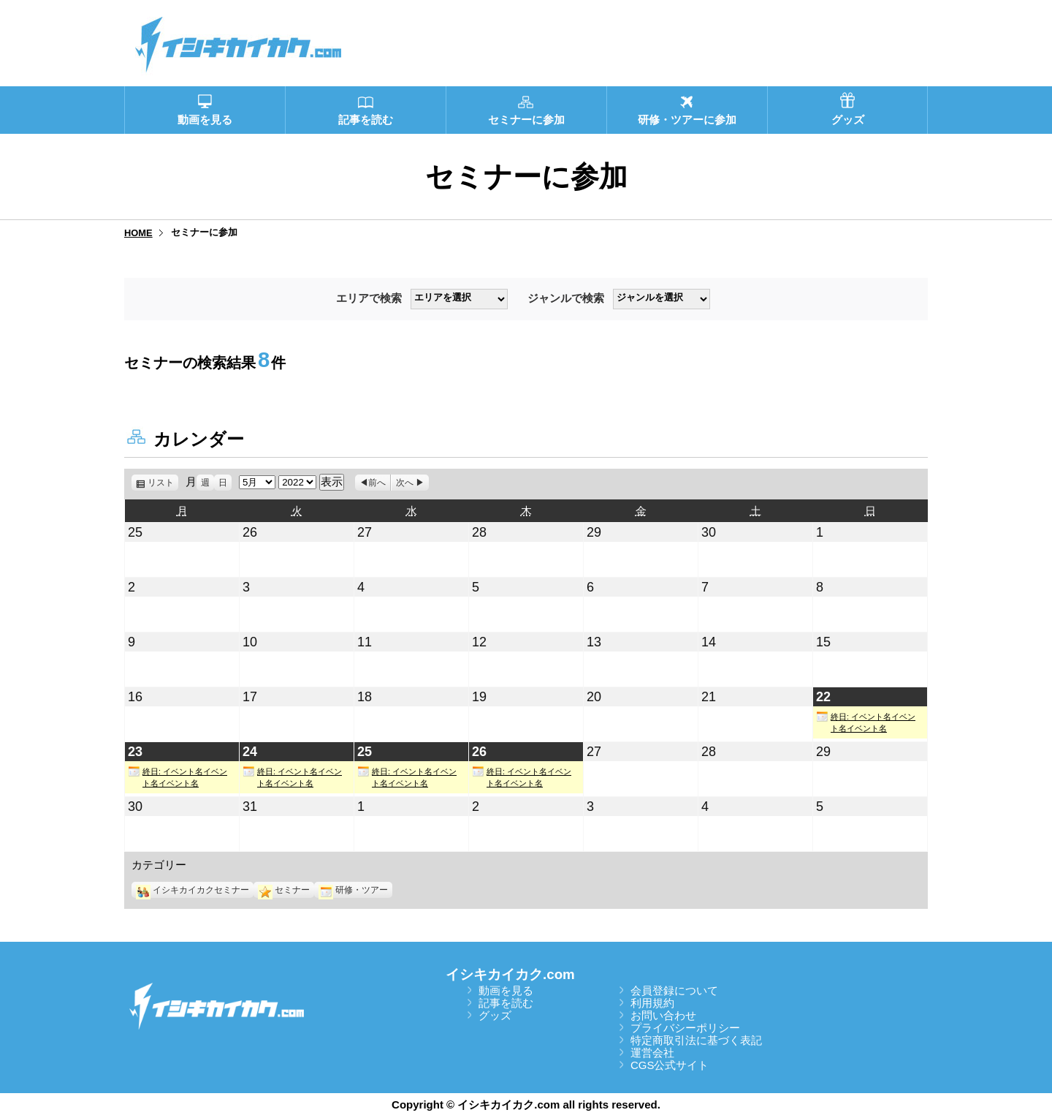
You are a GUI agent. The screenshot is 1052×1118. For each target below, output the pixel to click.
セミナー (284, 890)
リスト (163, 483)
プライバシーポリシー (685, 1027)
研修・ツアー (353, 890)
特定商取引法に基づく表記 (696, 1040)
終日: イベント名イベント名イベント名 (865, 722)
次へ (404, 482)
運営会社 (652, 1052)
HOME (138, 232)
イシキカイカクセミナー (192, 890)
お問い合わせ (663, 1015)
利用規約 (652, 1003)
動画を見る (506, 990)
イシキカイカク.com (510, 974)
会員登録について (674, 990)
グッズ (495, 1015)
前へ (377, 482)
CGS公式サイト (669, 1065)
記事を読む (506, 1003)
